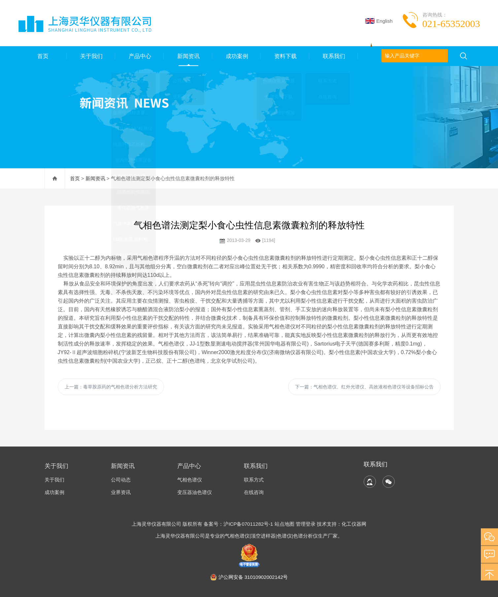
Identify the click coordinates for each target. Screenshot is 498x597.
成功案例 (236, 56)
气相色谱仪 (189, 479)
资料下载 (285, 56)
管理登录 (305, 524)
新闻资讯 (188, 56)
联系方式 (254, 479)
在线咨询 (254, 492)
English (378, 21)
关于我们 (91, 56)
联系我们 (333, 56)
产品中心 (139, 56)
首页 (42, 56)
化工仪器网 (354, 524)
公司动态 (121, 479)
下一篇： (364, 386)
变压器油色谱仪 (194, 492)
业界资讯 (121, 492)
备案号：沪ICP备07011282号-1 (239, 524)
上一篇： (111, 386)
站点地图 (284, 524)
